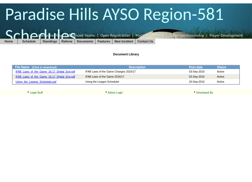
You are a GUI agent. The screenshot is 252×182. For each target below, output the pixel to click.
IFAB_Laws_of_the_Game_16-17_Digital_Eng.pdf (45, 71)
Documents (85, 41)
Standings (50, 41)
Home (8, 41)
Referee (67, 41)
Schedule (29, 41)
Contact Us (145, 41)
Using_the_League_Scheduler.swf (36, 81)
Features (104, 41)
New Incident (123, 41)
